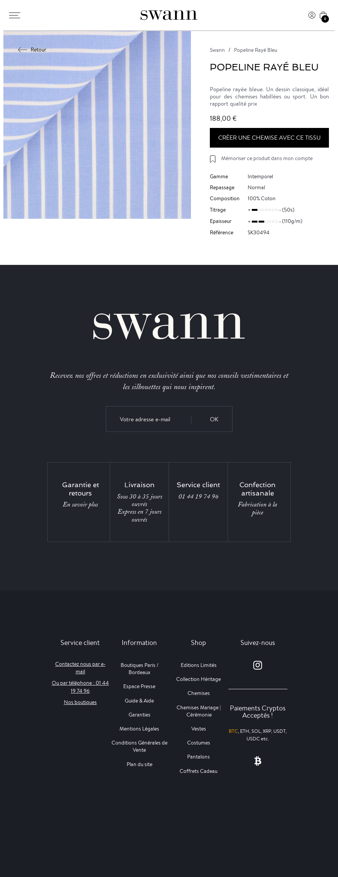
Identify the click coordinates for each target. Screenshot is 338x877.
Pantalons (198, 756)
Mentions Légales (139, 728)
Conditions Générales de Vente (139, 746)
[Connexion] (312, 15)
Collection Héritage (198, 679)
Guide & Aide (139, 700)
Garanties (139, 714)
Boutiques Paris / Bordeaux (139, 669)
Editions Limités (199, 665)
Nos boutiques (80, 702)
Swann (217, 50)
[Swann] (169, 15)
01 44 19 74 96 (198, 496)
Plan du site (139, 764)
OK (214, 419)
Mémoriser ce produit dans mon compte (267, 158)
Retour (32, 49)
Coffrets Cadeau (198, 771)
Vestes (198, 728)
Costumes (198, 742)
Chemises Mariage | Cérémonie (199, 711)
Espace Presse (139, 686)
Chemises (199, 693)
